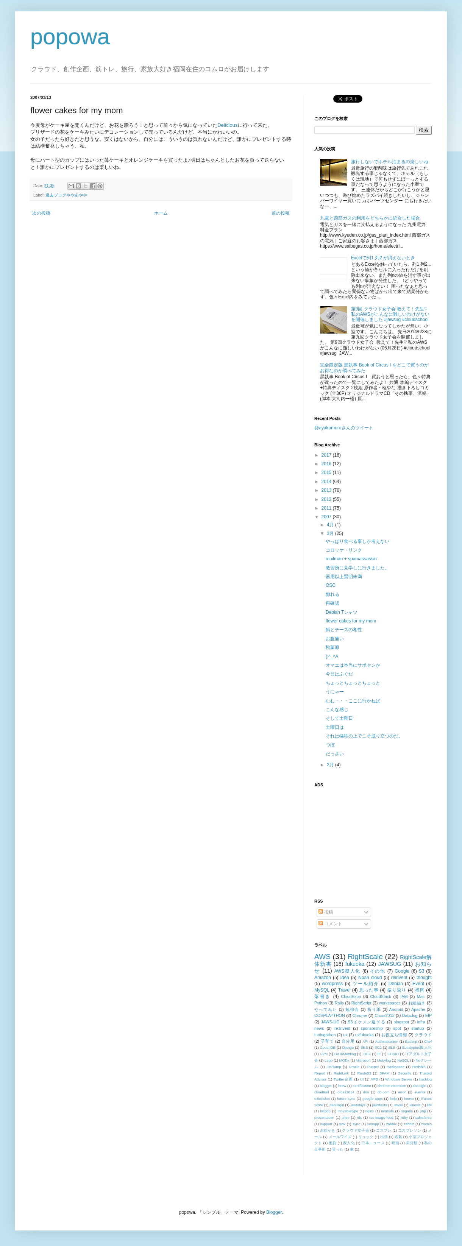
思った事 (369, 990)
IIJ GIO (393, 1054)
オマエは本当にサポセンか (353, 665)
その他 (378, 971)
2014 (327, 481)
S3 (422, 971)
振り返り (396, 990)
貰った (337, 1149)
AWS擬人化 (347, 971)
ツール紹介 (366, 983)
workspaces (390, 1003)
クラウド (423, 1034)
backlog (425, 1079)
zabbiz (409, 1124)
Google (402, 971)
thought (424, 977)
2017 (327, 455)
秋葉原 (332, 647)
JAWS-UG (330, 1022)
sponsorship (372, 1028)
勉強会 (352, 1009)
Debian (396, 983)
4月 (331, 524)
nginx (369, 1111)
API (365, 1041)
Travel (344, 990)
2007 (327, 516)
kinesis (414, 1105)
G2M (324, 1054)
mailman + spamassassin (351, 558)
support (326, 1124)
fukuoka (354, 964)
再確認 (332, 603)
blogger (326, 1086)
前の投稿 (281, 213)
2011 (327, 508)
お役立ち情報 (394, 1034)
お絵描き (417, 1003)
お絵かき (328, 1130)
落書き (322, 996)
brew (342, 1086)
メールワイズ (340, 1137)
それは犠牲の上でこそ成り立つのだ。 (364, 736)
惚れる (332, 594)
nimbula (387, 1111)
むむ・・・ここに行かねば (353, 700)
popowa (70, 36)
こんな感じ (337, 709)
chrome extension (392, 1086)
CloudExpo (351, 996)
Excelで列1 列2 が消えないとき (383, 257)
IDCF (366, 1054)
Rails (339, 1003)
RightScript (361, 1003)
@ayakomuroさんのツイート (343, 427)
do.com (383, 1092)
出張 (384, 1137)
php (423, 1111)
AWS (322, 957)
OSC (331, 585)
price (346, 1117)
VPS (374, 1079)
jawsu (398, 1105)
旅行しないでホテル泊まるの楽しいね (389, 161)
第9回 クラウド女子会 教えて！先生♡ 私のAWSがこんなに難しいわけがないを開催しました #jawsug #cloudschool (390, 314)
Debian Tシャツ (341, 612)
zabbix (391, 1124)
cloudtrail (321, 1092)
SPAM (384, 1073)
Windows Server (398, 1079)
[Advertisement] (361, 838)
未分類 (412, 1143)
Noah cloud (370, 977)
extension (322, 1098)
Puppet (373, 1067)
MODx (344, 1060)
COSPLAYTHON (329, 1015)
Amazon (322, 977)
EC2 (378, 1047)
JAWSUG (389, 964)
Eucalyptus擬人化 (417, 1047)
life (429, 1105)
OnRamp (333, 1067)
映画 (396, 1143)
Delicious (227, 125)
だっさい (335, 753)
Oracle (354, 1067)
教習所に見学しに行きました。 (357, 568)
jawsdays (358, 1105)
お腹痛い (335, 638)
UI (362, 1079)
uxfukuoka (364, 1034)
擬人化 (349, 1143)
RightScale (365, 957)
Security (404, 1073)
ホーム (161, 213)
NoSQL (403, 1060)
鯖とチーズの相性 (344, 629)
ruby (404, 1117)
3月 (331, 533)
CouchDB (328, 1047)
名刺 (398, 1137)
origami (407, 1111)
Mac (421, 996)
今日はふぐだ (339, 674)
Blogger (274, 1212)
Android (396, 1009)
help (393, 1098)
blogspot (401, 1022)
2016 (327, 463)
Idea (344, 977)
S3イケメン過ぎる (366, 1022)
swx (342, 1124)
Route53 (364, 1073)
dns (366, 1092)
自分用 (348, 1041)
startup (418, 1028)
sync (356, 1124)
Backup (411, 1041)
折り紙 (374, 1009)
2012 (327, 499)
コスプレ (384, 1130)
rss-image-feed (381, 1117)
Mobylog (384, 1060)
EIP (428, 1015)
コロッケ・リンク (344, 550)
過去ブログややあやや (66, 195)
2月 (331, 764)
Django (348, 1047)
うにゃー (335, 691)
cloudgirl (419, 1086)
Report (319, 1073)
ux (345, 1034)
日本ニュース (372, 1143)
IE (379, 1054)
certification (362, 1086)
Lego (328, 1060)
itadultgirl (336, 1105)
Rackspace (395, 1067)
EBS (364, 1047)
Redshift (419, 1067)
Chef (428, 1041)
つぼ (330, 744)
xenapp (373, 1124)
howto (409, 1098)
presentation (324, 1117)
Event (418, 983)
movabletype (348, 1111)
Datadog (410, 1015)
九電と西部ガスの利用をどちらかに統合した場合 (370, 218)
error (402, 1092)
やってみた (325, 1009)
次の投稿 (41, 213)
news (319, 1028)
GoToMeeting (345, 1054)
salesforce (423, 1117)
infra (421, 1022)
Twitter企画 (343, 1079)
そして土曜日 (339, 718)
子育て (327, 1041)
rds (359, 1117)
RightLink (341, 1073)
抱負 (333, 1143)
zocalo (426, 1124)
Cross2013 (384, 1015)
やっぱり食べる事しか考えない (357, 541)
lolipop (325, 1111)
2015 (327, 472)
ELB (392, 1047)
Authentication (386, 1041)
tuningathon (325, 1034)
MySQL (321, 990)
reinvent (399, 977)
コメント (330, 923)
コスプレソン (409, 1130)
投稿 (325, 912)
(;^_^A (332, 656)
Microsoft (363, 1060)
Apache (418, 1009)
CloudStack (380, 996)
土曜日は (335, 727)
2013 (327, 490)
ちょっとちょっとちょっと (353, 683)
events (419, 1092)
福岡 (420, 990)
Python (320, 1003)
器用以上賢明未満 (344, 576)
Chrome (360, 1015)
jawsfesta (379, 1105)
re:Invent (342, 1028)
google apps (372, 1098)
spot (397, 1028)
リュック (366, 1137)
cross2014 (345, 1092)
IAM (403, 996)
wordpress (332, 983)
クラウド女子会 (355, 1130)
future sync (346, 1098)
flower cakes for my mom (351, 621)
